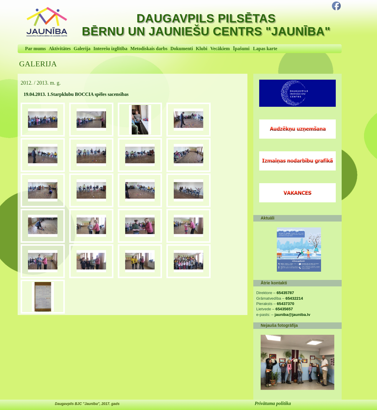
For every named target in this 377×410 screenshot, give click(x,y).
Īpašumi (241, 48)
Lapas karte (265, 48)
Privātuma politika (273, 403)
